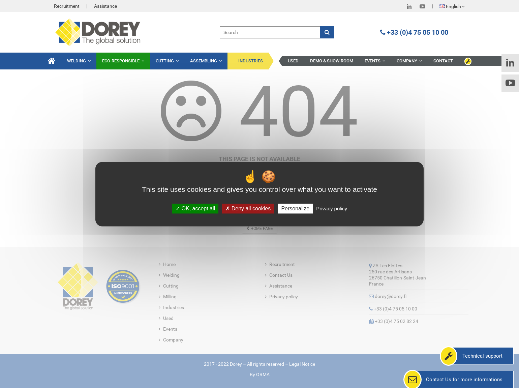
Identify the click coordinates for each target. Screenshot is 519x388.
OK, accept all (195, 208)
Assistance (105, 6)
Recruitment (67, 6)
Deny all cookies (248, 208)
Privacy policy (331, 208)
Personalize (295, 208)
